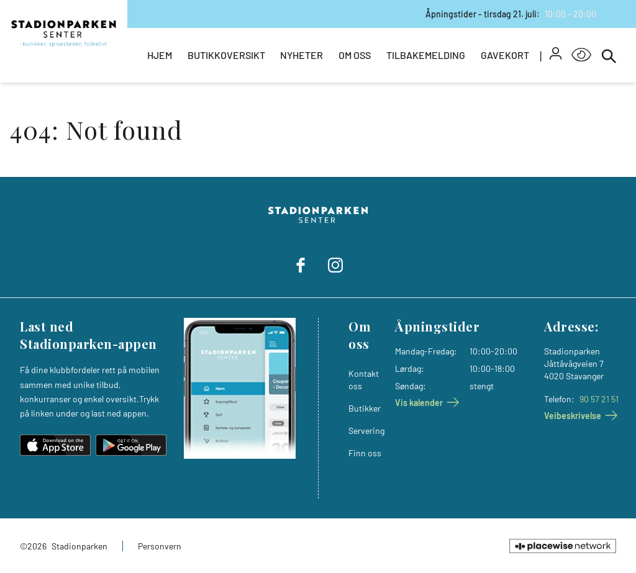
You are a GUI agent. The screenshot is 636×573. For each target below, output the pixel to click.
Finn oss (364, 453)
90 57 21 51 (599, 399)
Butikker (364, 408)
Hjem (159, 55)
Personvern (159, 546)
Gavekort (505, 55)
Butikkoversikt (226, 55)
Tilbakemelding (425, 55)
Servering (366, 430)
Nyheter (301, 55)
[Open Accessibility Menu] (581, 55)
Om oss (354, 55)
